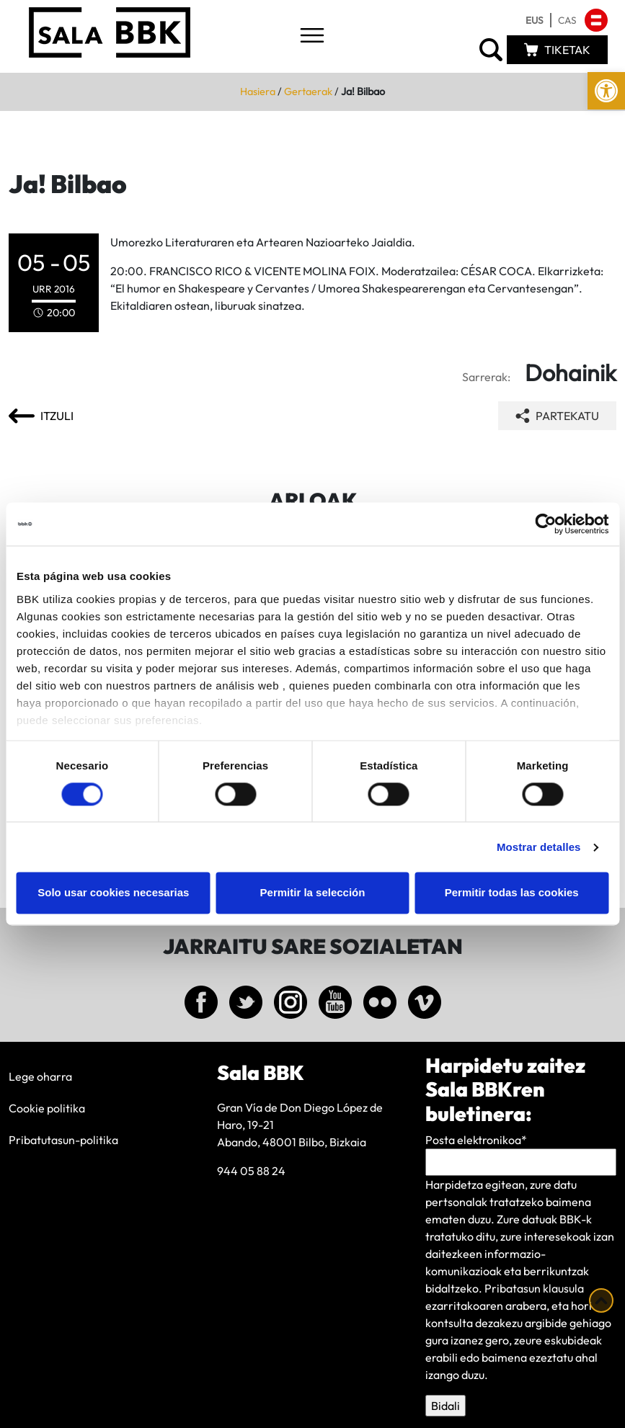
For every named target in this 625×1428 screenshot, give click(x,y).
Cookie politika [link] (47, 1108)
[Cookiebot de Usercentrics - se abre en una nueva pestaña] (545, 524)
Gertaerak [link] (308, 91)
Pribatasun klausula (534, 1288)
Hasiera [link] (257, 91)
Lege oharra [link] (40, 1076)
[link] (606, 91)
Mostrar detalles (539, 847)
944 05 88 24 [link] (251, 1171)
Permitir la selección (312, 893)
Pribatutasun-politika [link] (63, 1140)
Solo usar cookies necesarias (113, 893)
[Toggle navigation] (312, 36)
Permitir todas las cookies (512, 893)
